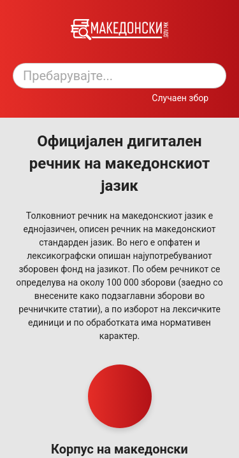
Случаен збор (180, 98)
